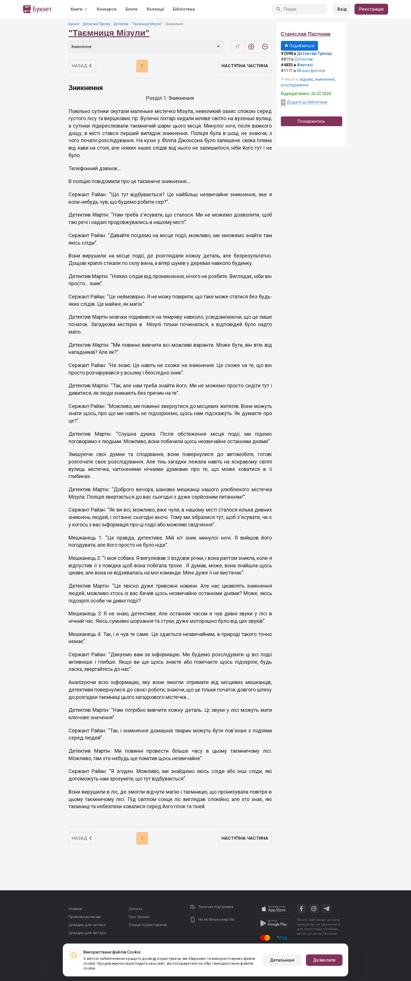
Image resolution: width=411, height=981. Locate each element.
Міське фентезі (311, 70)
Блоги (132, 9)
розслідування (295, 85)
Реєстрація (371, 9)
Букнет (73, 24)
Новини (75, 909)
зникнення (325, 79)
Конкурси (106, 9)
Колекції (155, 9)
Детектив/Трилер (96, 24)
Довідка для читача (86, 925)
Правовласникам (84, 917)
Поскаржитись (311, 121)
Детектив (120, 24)
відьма (306, 79)
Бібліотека (184, 9)
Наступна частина (244, 65)
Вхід (341, 9)
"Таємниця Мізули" (147, 24)
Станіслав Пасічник (306, 34)
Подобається (299, 45)
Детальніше (282, 960)
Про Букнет (139, 917)
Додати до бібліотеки (307, 102)
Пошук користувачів (148, 925)
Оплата (135, 909)
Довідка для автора (87, 933)
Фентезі (305, 65)
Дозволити (324, 960)
